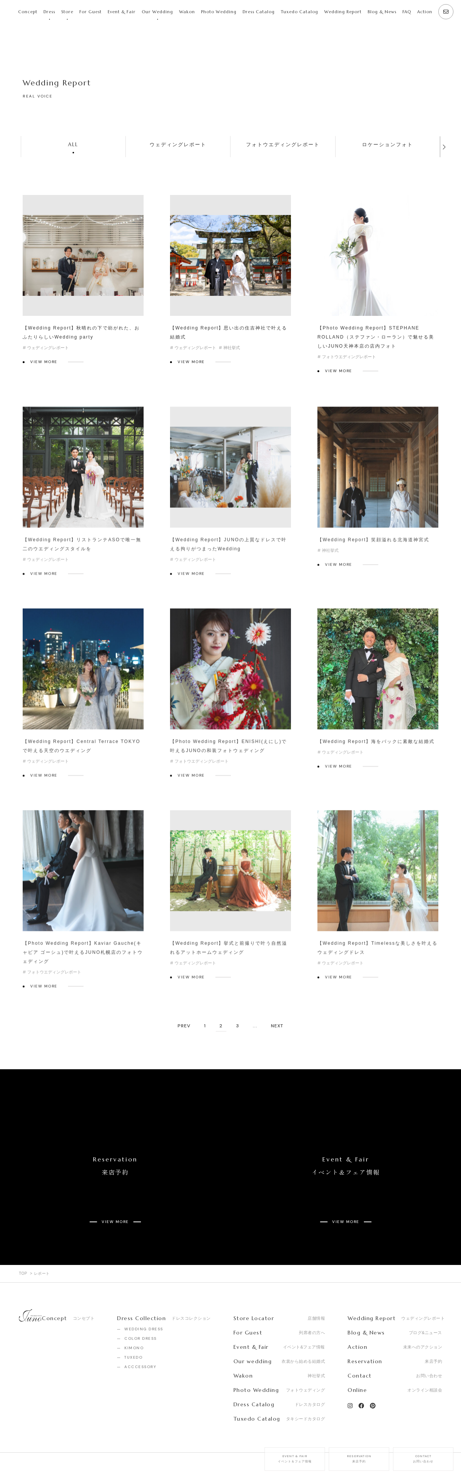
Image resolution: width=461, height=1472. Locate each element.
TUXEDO (133, 1330)
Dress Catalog (259, 11)
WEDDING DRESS (143, 1302)
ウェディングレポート (178, 144)
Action (424, 11)
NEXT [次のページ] (277, 1026)
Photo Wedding (219, 11)
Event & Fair (122, 11)
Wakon (187, 11)
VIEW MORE (43, 362)
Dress (49, 11)
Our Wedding (157, 11)
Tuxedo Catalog (299, 11)
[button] (444, 147)
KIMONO (134, 1321)
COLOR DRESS (140, 1311)
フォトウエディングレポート (283, 144)
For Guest (90, 11)
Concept (27, 11)
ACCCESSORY (140, 1339)
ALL (73, 144)
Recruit (66, 1449)
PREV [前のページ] (184, 1026)
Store (67, 11)
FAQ (406, 11)
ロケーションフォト (387, 144)
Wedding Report (343, 11)
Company (30, 1449)
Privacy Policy (107, 1449)
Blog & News (382, 11)
